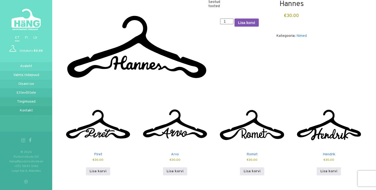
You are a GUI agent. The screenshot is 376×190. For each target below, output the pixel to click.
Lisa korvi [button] (98, 171)
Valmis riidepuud (26, 75)
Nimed (301, 36)
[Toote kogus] (226, 21)
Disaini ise (26, 84)
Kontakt (26, 110)
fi (26, 37)
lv (35, 37)
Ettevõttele (26, 93)
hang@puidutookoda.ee (26, 161)
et (17, 37)
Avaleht (26, 66)
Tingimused (26, 101)
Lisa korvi (246, 23)
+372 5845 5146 (26, 166)
